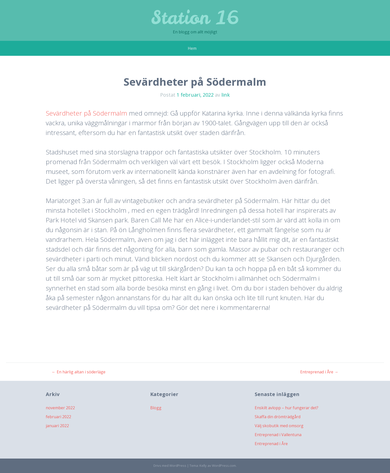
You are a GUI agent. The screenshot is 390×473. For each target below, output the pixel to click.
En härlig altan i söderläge (78, 372)
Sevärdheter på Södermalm (86, 113)
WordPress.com (224, 465)
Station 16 (195, 17)
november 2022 (60, 407)
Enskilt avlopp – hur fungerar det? (286, 407)
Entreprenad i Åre (319, 372)
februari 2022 (58, 416)
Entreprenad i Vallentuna (278, 434)
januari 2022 (57, 425)
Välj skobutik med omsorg (279, 425)
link (225, 94)
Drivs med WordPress (169, 465)
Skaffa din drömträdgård (277, 416)
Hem (192, 48)
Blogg (155, 407)
